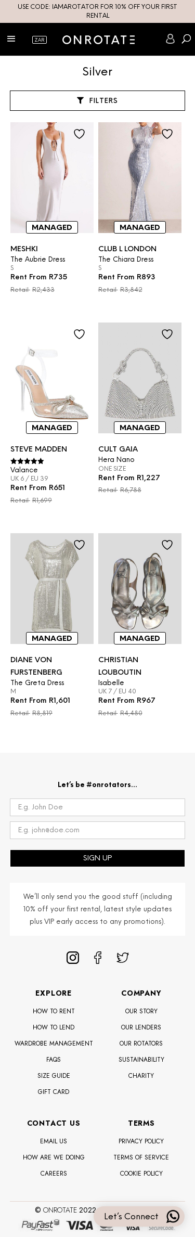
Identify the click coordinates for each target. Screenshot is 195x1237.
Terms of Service (141, 1157)
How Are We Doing (54, 1157)
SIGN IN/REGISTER (170, 38)
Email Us (53, 1141)
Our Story (141, 1011)
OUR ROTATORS (141, 1043)
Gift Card (53, 1092)
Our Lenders (141, 1027)
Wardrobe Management (54, 1043)
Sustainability (141, 1059)
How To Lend (53, 1027)
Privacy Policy (141, 1141)
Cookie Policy (141, 1173)
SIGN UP (97, 858)
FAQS (53, 1059)
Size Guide (53, 1075)
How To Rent (54, 1011)
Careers (54, 1173)
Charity (141, 1075)
